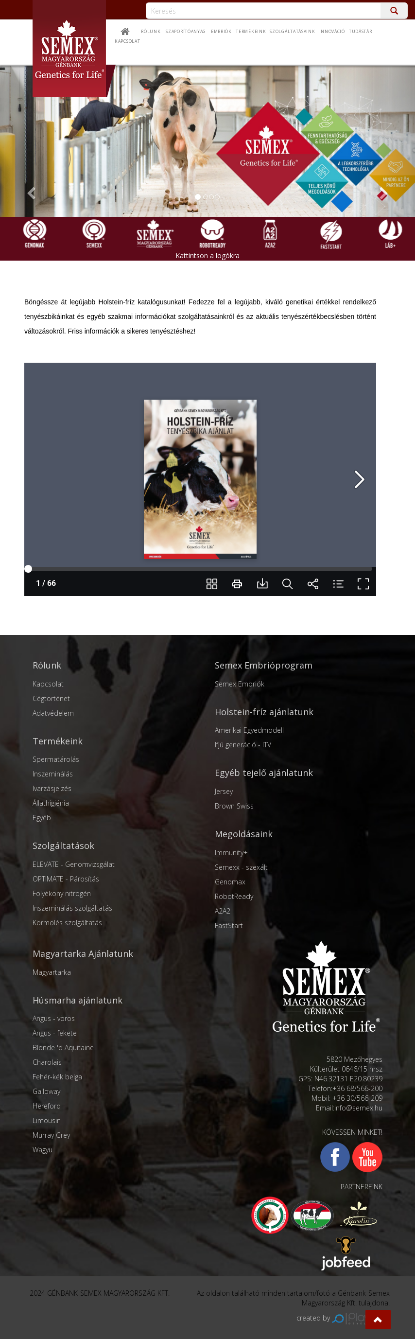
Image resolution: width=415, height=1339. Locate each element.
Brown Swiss (234, 805)
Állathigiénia (51, 803)
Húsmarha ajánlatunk (77, 1000)
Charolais (47, 1062)
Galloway (46, 1091)
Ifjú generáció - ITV (243, 744)
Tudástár (360, 32)
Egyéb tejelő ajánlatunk (264, 772)
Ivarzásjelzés (52, 788)
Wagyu (42, 1149)
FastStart (229, 925)
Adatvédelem (53, 713)
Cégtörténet (51, 698)
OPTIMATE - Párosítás (66, 878)
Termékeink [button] (251, 32)
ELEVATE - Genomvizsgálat (74, 864)
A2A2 (222, 911)
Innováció (332, 32)
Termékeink (58, 741)
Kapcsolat (48, 683)
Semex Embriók (239, 683)
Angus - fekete (55, 1033)
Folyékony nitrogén (62, 893)
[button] (378, 1319)
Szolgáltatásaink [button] (292, 32)
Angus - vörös (54, 1018)
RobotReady (234, 896)
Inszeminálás (53, 773)
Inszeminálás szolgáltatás (72, 908)
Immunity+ (231, 852)
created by (343, 1317)
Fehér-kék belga (57, 1076)
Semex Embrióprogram (263, 665)
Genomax (230, 881)
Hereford (47, 1105)
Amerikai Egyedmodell (249, 730)
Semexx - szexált (241, 867)
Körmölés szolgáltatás (67, 922)
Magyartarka (52, 972)
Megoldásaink (244, 834)
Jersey (224, 791)
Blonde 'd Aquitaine (63, 1047)
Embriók (221, 32)
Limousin (47, 1120)
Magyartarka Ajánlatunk (83, 953)
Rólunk (150, 32)
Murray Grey (51, 1135)
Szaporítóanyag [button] (186, 32)
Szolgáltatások (63, 845)
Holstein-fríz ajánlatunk (264, 712)
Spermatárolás (56, 759)
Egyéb (42, 817)
